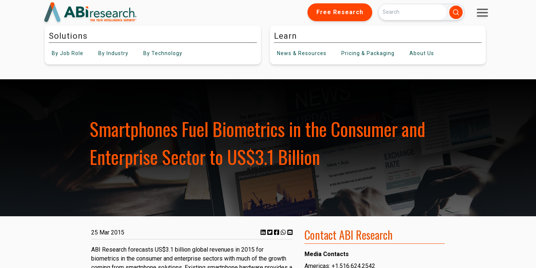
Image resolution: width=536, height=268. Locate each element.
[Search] (412, 12)
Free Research (339, 12)
